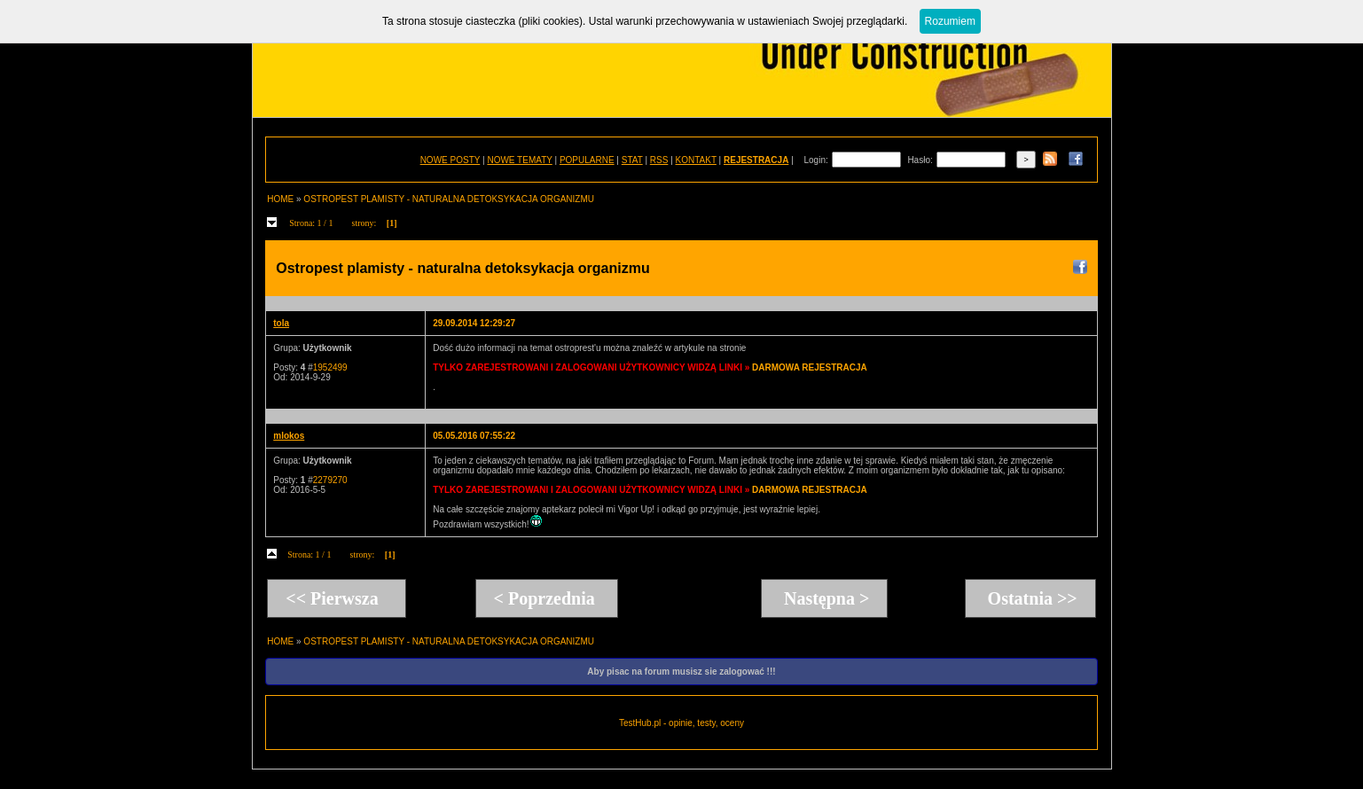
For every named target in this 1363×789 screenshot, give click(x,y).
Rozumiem (950, 21)
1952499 (330, 367)
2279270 (330, 480)
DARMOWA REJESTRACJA (809, 367)
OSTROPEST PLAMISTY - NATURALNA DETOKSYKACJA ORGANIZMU (448, 199)
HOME (280, 199)
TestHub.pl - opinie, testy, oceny (681, 723)
